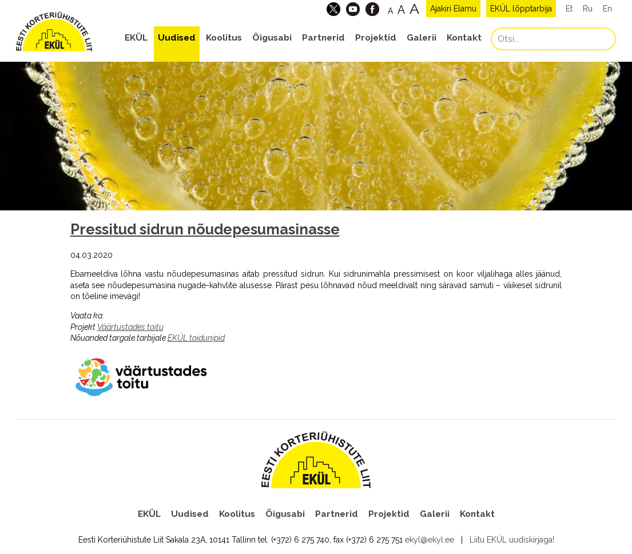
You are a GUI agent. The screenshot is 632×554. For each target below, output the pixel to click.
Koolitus (224, 38)
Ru (588, 8)
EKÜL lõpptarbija (521, 8)
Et (569, 8)
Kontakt (464, 38)
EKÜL (136, 38)
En (607, 8)
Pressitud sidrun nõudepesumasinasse (205, 229)
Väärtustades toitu (130, 327)
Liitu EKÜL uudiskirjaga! (512, 539)
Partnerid (323, 38)
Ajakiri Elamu (453, 8)
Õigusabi (272, 38)
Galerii (421, 38)
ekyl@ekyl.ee (429, 539)
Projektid (375, 38)
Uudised (177, 38)
